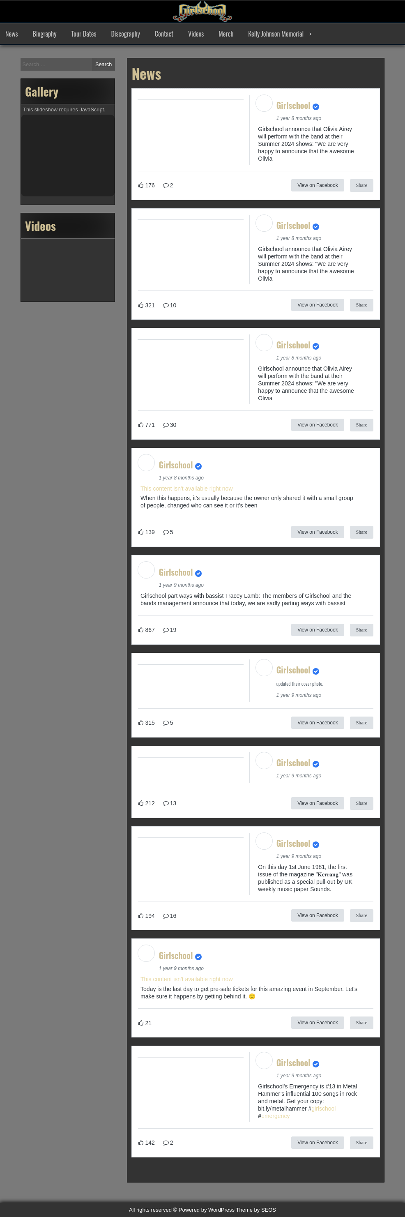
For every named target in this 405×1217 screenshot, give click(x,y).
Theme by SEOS (256, 1210)
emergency (275, 1116)
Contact (164, 34)
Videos (196, 34)
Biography (45, 34)
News (11, 34)
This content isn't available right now (186, 488)
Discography (125, 34)
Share (361, 185)
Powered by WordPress (207, 1210)
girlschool (323, 1108)
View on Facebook (317, 185)
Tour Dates (84, 34)
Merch (226, 34)
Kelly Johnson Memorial (276, 34)
